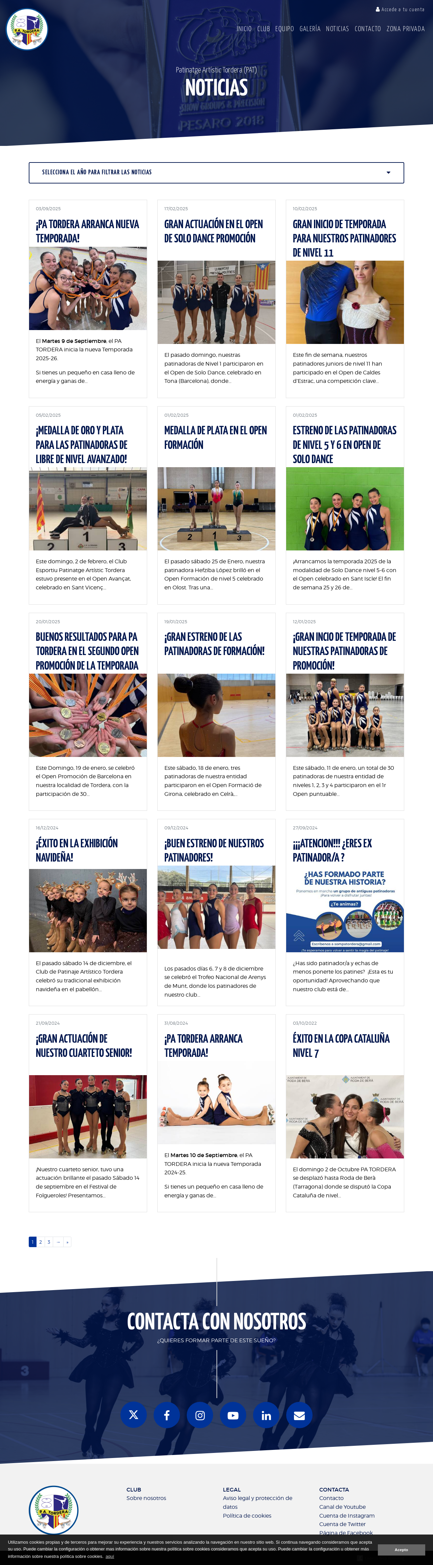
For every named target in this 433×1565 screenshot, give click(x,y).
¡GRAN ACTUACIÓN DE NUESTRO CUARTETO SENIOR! (84, 1046)
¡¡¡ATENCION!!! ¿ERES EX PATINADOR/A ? (332, 851)
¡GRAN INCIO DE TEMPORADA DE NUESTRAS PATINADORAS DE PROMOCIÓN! (344, 652)
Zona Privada (406, 29)
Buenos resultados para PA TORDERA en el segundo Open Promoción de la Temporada (87, 652)
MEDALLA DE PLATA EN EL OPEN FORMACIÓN (215, 438)
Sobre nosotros (146, 1498)
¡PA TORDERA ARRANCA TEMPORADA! (203, 1046)
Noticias (337, 29)
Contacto (368, 29)
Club (263, 29)
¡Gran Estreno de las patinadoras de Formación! (214, 644)
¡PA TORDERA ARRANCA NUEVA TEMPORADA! (87, 232)
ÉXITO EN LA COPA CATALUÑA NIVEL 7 (341, 1046)
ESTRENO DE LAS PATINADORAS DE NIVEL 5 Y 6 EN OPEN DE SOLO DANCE (344, 445)
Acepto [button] (401, 1549)
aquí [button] (110, 1556)
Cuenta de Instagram (347, 1516)
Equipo (284, 29)
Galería (310, 29)
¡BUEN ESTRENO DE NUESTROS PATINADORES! (214, 851)
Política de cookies (247, 1516)
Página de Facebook (346, 1533)
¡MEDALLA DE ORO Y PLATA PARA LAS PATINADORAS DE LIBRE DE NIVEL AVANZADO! (82, 445)
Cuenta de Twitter (342, 1524)
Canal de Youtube (342, 1507)
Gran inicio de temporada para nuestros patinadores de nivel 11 (344, 239)
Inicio (244, 29)
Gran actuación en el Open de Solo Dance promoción (213, 232)
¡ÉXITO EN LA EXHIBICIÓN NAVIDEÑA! (77, 851)
